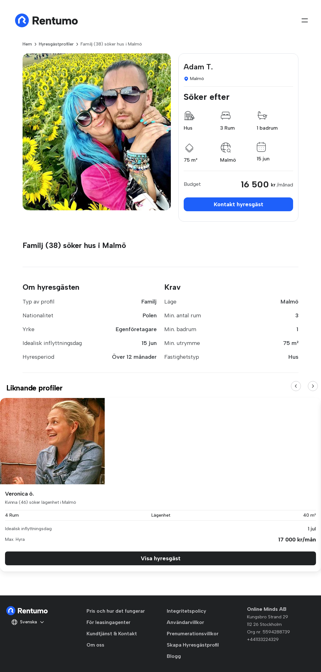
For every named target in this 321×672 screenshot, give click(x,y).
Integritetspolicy (186, 611)
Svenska (28, 622)
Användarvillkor (185, 622)
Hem (27, 44)
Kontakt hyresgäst (238, 204)
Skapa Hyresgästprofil (193, 645)
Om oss (95, 645)
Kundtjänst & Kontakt (112, 634)
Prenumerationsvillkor (192, 634)
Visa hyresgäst (161, 558)
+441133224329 (263, 639)
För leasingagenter (108, 622)
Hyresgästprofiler (56, 44)
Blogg (174, 656)
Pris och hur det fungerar (116, 611)
